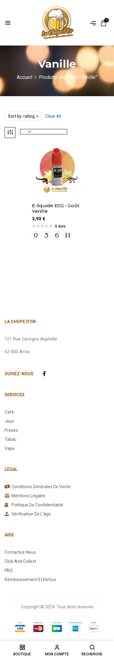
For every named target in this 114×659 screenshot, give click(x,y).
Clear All (53, 116)
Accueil (24, 77)
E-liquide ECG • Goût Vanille (55, 208)
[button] (103, 23)
